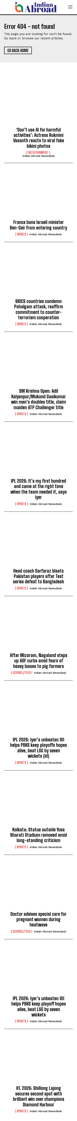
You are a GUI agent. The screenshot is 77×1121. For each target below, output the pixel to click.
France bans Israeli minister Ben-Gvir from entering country (38, 224)
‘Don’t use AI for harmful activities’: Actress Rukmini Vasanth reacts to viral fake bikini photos (38, 138)
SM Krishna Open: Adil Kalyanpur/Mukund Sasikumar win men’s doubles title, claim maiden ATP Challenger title (38, 399)
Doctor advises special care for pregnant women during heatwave (38, 919)
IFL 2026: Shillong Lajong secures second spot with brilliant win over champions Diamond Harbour (38, 1096)
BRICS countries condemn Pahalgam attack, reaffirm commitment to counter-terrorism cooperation (38, 309)
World (21, 234)
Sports (21, 414)
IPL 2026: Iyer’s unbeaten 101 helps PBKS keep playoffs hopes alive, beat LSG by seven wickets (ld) (38, 748)
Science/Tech (22, 672)
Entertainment (38, 152)
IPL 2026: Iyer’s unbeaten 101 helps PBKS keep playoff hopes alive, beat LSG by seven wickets (38, 1006)
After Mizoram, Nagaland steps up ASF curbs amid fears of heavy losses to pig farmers (38, 661)
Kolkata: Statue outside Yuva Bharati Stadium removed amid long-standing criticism (38, 835)
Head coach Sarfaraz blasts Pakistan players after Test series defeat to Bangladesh (38, 576)
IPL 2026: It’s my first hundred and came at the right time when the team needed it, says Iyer (38, 489)
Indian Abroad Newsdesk (38, 155)
